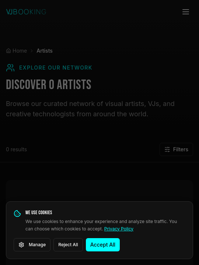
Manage (32, 245)
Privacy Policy (118, 229)
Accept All (102, 244)
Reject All (68, 244)
